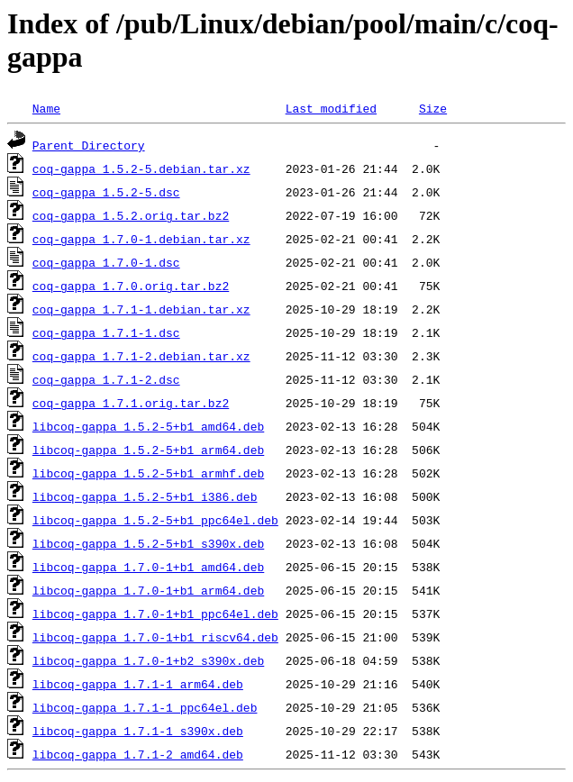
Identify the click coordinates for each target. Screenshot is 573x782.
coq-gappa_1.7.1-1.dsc (106, 332)
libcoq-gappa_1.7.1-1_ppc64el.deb (145, 707)
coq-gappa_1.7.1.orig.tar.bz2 (130, 403)
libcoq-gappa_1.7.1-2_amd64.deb (137, 754)
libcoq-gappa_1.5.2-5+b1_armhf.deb (148, 473)
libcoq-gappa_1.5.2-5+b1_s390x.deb (148, 543)
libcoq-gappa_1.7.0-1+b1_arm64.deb (148, 590)
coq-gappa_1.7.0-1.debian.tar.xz (141, 239)
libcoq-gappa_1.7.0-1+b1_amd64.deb (148, 567)
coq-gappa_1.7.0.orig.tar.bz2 (130, 285)
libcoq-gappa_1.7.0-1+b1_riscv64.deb (155, 637)
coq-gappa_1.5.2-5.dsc (106, 192)
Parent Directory (88, 145)
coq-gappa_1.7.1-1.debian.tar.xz (141, 309)
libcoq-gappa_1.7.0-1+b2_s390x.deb (148, 660)
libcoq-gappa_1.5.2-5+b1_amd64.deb (148, 426)
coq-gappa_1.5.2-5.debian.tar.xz (141, 168)
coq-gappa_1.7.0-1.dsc (106, 262)
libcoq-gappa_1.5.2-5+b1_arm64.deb (148, 449)
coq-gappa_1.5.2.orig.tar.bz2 (130, 215)
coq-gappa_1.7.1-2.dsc (106, 379)
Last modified (331, 108)
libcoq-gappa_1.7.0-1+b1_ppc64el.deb (155, 613)
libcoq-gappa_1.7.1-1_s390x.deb (137, 731)
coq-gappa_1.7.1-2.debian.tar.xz (141, 356)
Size (433, 108)
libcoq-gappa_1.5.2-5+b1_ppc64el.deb (155, 520)
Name (46, 108)
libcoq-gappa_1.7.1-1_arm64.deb (137, 684)
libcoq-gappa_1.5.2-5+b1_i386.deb (145, 496)
